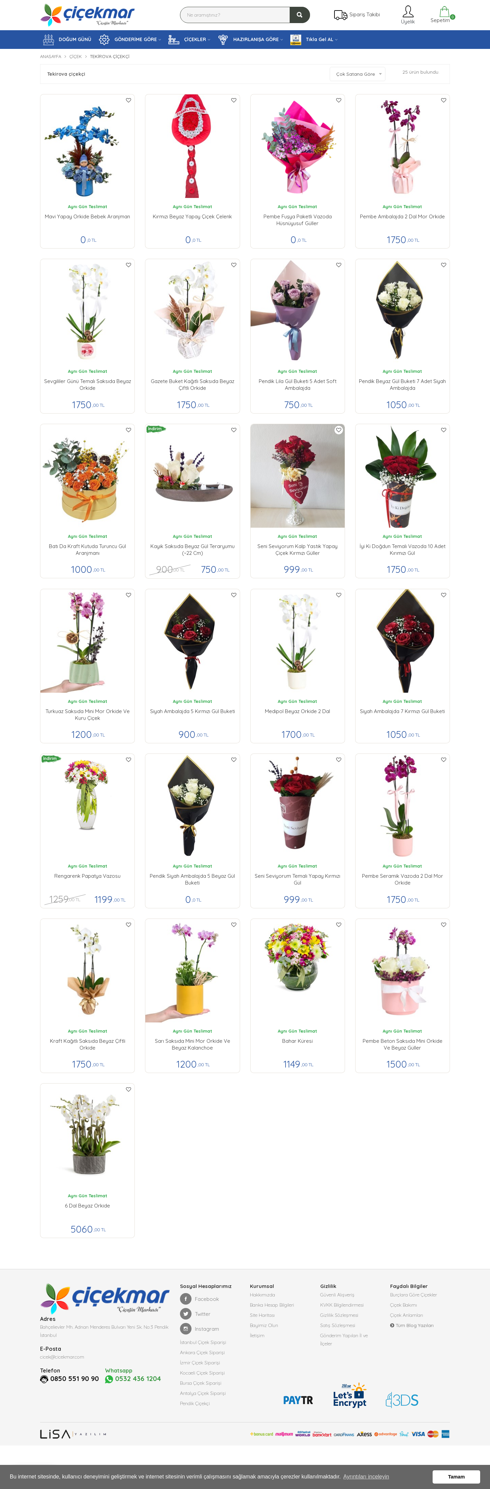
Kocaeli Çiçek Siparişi (202, 1373)
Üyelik (407, 15)
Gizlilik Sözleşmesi (339, 1315)
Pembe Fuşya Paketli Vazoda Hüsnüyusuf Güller (298, 219)
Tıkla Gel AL (311, 40)
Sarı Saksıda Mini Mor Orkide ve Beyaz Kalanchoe (192, 1044)
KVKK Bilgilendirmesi (342, 1305)
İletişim (257, 1335)
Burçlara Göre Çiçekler (413, 1295)
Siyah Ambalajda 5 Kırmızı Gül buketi (192, 711)
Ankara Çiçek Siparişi (202, 1352)
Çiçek (75, 56)
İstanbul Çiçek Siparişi (203, 1342)
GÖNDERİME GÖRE (128, 39)
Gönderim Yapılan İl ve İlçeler (344, 1339)
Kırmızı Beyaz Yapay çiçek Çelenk (192, 216)
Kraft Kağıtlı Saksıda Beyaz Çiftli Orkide (87, 1044)
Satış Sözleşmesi (337, 1325)
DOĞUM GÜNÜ (67, 39)
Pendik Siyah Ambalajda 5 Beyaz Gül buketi (192, 879)
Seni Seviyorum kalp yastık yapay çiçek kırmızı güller (297, 549)
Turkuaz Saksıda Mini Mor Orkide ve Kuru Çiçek (88, 714)
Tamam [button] (456, 1476)
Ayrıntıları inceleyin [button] (366, 1476)
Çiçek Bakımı (403, 1305)
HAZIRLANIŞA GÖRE (248, 39)
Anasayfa (50, 56)
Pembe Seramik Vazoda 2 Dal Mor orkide (402, 879)
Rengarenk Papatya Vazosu (87, 876)
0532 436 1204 (133, 1379)
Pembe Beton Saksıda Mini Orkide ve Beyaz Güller (402, 1044)
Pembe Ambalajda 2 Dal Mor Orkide (402, 216)
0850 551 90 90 (74, 1379)
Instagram (199, 1328)
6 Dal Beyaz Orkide (87, 1205)
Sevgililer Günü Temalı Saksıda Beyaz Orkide (87, 384)
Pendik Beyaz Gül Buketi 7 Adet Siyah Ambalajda (402, 384)
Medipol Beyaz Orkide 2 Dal (297, 711)
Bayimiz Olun (264, 1325)
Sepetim (439, 14)
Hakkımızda (262, 1295)
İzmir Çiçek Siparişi (200, 1363)
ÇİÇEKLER (187, 39)
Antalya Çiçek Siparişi (203, 1393)
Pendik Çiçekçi (195, 1403)
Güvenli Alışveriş (337, 1295)
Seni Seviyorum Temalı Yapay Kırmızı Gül (297, 879)
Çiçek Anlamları (406, 1315)
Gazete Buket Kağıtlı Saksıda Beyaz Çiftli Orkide (192, 384)
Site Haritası (262, 1315)
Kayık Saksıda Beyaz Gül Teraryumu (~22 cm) (192, 549)
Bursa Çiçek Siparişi (200, 1383)
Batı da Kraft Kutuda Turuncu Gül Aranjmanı (87, 549)
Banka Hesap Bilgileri (272, 1305)
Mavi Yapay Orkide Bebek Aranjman (87, 216)
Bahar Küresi (297, 1041)
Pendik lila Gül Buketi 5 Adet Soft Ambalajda (298, 384)
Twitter (195, 1314)
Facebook (199, 1299)
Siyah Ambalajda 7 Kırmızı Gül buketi (402, 711)
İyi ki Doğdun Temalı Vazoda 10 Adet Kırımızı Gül (403, 549)
